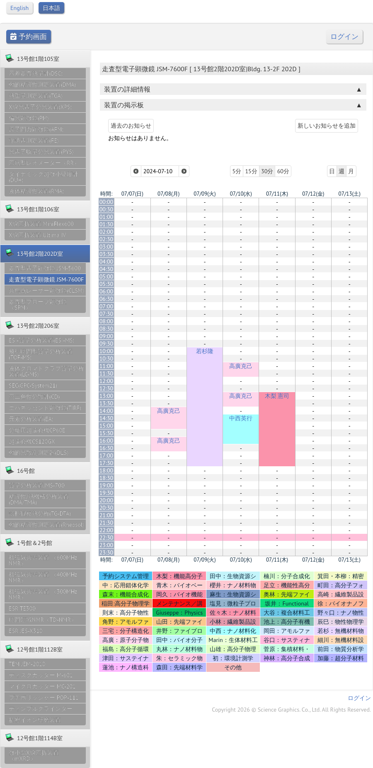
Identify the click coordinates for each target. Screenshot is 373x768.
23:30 (106, 552)
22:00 (106, 530)
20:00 (106, 500)
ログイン (344, 37)
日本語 (51, 8)
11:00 (106, 366)
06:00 (106, 291)
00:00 (106, 202)
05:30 (106, 284)
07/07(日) (132, 193)
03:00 (106, 246)
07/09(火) (205, 193)
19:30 (106, 493)
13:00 (106, 396)
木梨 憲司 (277, 396)
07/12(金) (313, 193)
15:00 (106, 425)
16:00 (106, 440)
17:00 (106, 455)
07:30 (106, 313)
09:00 (106, 336)
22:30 (106, 537)
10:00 (106, 351)
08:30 (106, 328)
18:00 (106, 470)
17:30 (106, 463)
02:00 (106, 231)
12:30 (106, 388)
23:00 (106, 545)
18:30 (106, 478)
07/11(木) (277, 193)
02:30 (106, 239)
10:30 (106, 358)
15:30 (106, 433)
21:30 (106, 522)
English (19, 8)
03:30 (106, 254)
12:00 (106, 381)
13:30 (106, 403)
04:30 (106, 269)
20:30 (106, 507)
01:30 (106, 224)
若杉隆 (204, 351)
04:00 (106, 261)
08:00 (106, 321)
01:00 (106, 216)
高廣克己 (240, 366)
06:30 (106, 299)
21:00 (106, 515)
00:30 (106, 209)
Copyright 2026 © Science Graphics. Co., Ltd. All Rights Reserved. (291, 709)
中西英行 (240, 418)
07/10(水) (241, 193)
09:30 (106, 343)
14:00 (106, 410)
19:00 (106, 485)
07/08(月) (168, 193)
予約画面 (28, 37)
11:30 (106, 373)
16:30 (106, 448)
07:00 (106, 306)
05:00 (106, 276)
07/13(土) (350, 193)
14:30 (106, 418)
